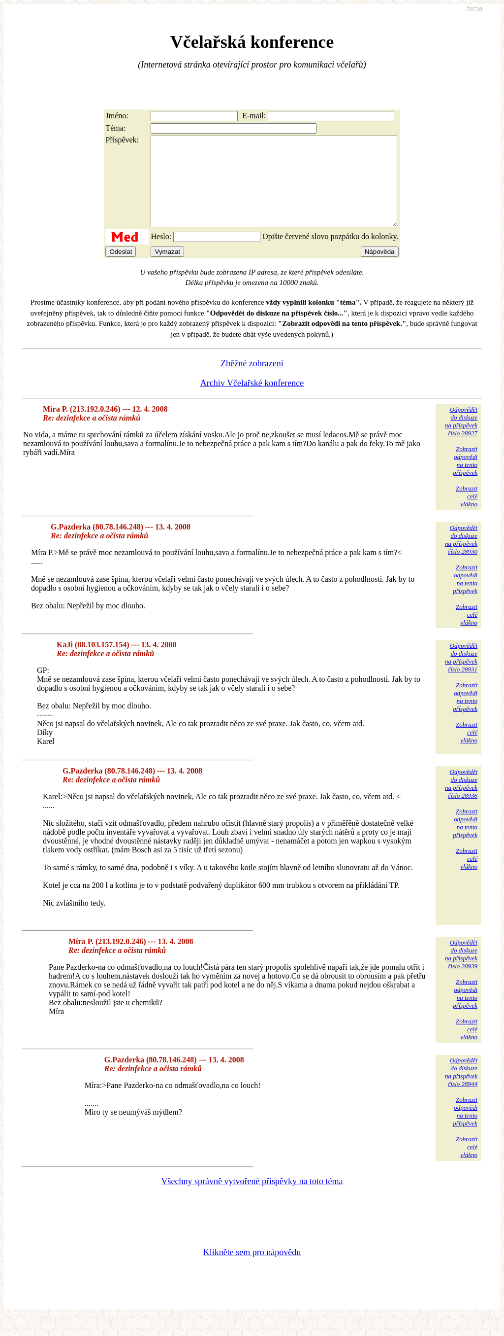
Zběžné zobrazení (251, 381)
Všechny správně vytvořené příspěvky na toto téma (252, 1199)
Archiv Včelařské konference (252, 401)
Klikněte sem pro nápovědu (252, 1270)
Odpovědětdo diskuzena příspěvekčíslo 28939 (461, 971)
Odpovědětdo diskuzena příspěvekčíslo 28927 (461, 439)
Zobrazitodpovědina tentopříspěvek (465, 478)
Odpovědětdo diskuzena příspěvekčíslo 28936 (461, 801)
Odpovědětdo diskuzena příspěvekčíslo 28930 (461, 557)
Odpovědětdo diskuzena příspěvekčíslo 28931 (461, 675)
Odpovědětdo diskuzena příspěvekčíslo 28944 (461, 1089)
